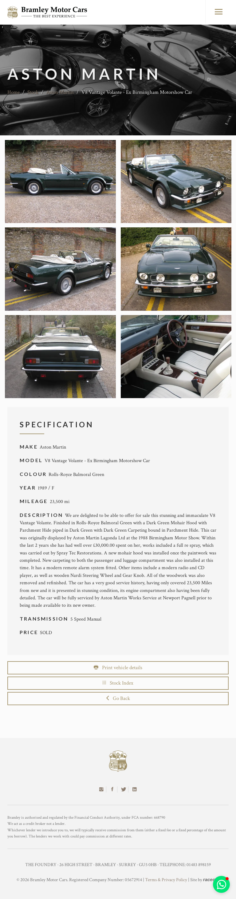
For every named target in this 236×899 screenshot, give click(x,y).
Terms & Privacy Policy (166, 880)
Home (13, 92)
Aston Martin (60, 92)
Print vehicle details (118, 667)
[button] (221, 884)
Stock (32, 92)
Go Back (118, 698)
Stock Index (118, 683)
